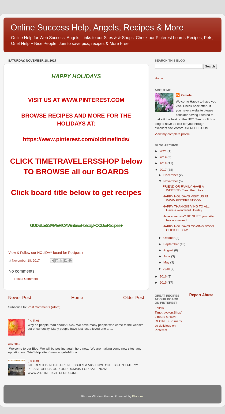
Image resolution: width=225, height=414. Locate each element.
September (171, 244)
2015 (164, 282)
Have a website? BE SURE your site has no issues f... (188, 218)
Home (77, 297)
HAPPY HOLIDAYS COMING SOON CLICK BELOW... (188, 228)
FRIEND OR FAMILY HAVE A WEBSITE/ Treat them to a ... (185, 188)
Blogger (137, 396)
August (168, 250)
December (171, 175)
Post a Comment (26, 279)
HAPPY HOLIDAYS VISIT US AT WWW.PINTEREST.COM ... (185, 198)
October (169, 238)
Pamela (185, 95)
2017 (164, 169)
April (167, 268)
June (167, 256)
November (171, 181)
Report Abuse (201, 295)
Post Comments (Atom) (44, 307)
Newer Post (19, 297)
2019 (164, 157)
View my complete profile (172, 134)
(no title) (33, 320)
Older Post (133, 297)
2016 (164, 276)
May (166, 262)
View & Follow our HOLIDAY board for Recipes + (46, 253)
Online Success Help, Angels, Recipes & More (97, 27)
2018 (164, 163)
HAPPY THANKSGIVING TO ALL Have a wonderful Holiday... (186, 208)
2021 (164, 151)
